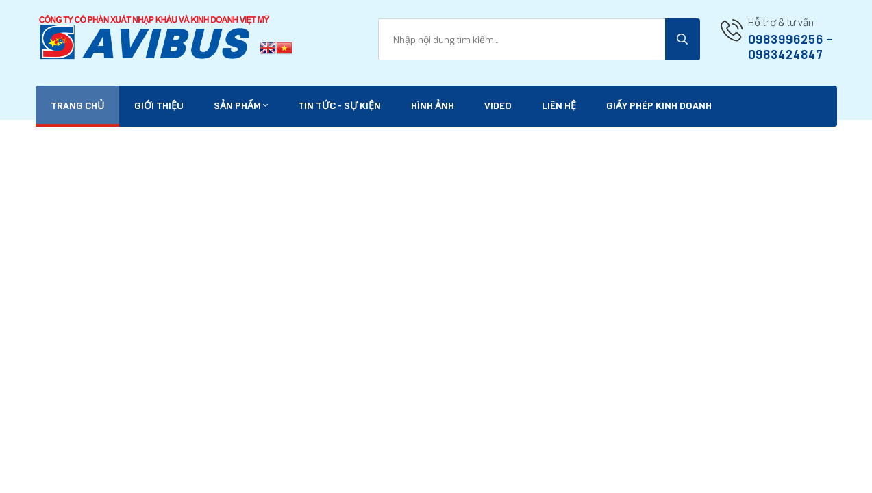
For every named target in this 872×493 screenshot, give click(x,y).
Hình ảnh (432, 106)
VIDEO (498, 106)
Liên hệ (559, 106)
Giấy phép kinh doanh (659, 106)
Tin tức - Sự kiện (339, 106)
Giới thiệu (159, 106)
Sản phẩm (241, 106)
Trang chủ (77, 106)
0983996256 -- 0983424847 (790, 47)
